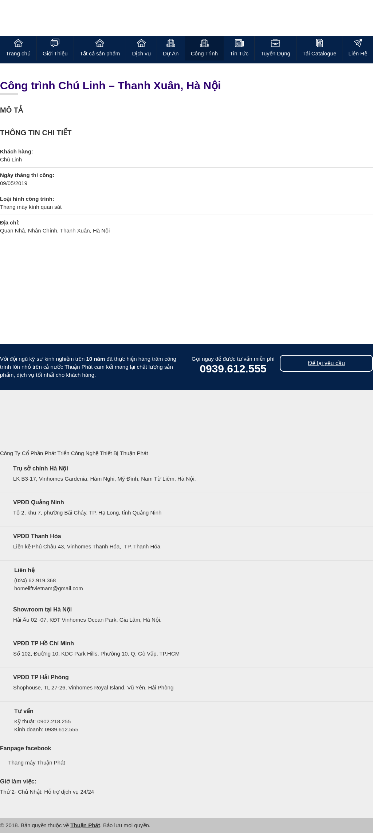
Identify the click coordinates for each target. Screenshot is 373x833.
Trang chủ (18, 53)
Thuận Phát (85, 825)
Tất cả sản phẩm (100, 53)
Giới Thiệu (55, 53)
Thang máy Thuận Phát (36, 762)
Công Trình (204, 53)
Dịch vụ (141, 53)
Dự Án (170, 53)
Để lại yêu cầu (326, 363)
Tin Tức (239, 53)
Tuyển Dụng (275, 53)
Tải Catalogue (319, 53)
